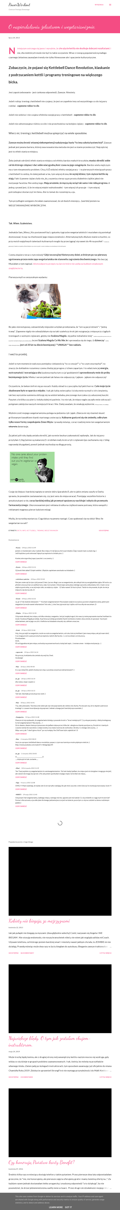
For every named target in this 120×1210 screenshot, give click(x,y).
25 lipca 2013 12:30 (29, 613)
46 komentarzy (27, 953)
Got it (68, 1207)
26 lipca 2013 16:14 (28, 679)
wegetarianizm (51, 530)
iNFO (24, 530)
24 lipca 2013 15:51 (29, 567)
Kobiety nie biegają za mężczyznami (39, 921)
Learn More (56, 1207)
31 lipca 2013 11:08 (32, 717)
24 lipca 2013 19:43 (38, 579)
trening (40, 530)
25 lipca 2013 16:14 (31, 652)
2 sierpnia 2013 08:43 (28, 739)
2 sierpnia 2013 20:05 (29, 754)
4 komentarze (27, 1077)
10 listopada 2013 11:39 (30, 768)
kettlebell (31, 530)
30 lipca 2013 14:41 (28, 703)
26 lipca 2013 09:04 (28, 667)
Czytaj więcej (106, 953)
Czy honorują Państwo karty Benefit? (42, 1162)
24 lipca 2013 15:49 (29, 548)
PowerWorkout (19, 4)
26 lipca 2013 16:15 (28, 691)
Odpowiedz (21, 562)
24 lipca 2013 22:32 (29, 599)
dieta (19, 530)
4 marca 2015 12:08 (28, 783)
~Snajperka (19, 717)
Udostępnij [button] (104, 530)
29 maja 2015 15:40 (30, 794)
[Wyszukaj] (99, 5)
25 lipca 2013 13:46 (28, 630)
